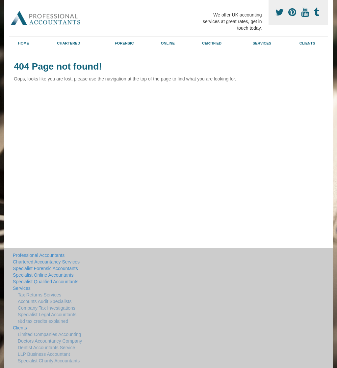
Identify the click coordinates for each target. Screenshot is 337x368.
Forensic (124, 43)
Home (23, 43)
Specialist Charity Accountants (49, 360)
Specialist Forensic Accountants (45, 268)
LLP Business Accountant (44, 354)
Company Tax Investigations (46, 308)
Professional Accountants (39, 255)
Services (262, 43)
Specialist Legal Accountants (47, 314)
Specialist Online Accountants (43, 275)
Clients (307, 43)
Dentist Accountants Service (46, 347)
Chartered (68, 43)
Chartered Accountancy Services (46, 261)
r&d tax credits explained (43, 321)
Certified (211, 43)
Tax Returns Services (39, 294)
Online (168, 43)
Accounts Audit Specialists (44, 301)
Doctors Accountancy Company (50, 341)
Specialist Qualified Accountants (45, 281)
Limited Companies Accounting (49, 334)
